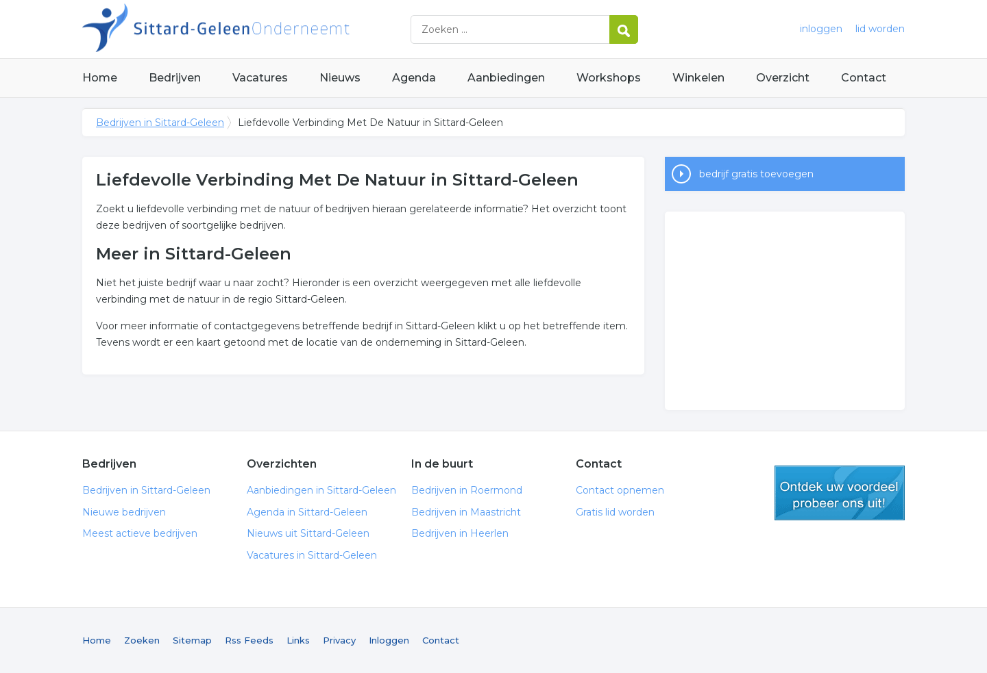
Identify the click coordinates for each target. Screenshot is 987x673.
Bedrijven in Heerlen (460, 533)
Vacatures (260, 77)
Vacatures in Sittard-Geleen (312, 555)
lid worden (880, 29)
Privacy (339, 640)
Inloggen (389, 640)
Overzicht (782, 77)
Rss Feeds (249, 640)
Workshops (608, 77)
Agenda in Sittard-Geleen (307, 512)
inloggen (821, 29)
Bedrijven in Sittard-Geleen (253, 29)
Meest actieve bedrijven (139, 533)
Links (298, 640)
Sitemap (192, 640)
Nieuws (340, 77)
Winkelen (698, 77)
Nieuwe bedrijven (124, 512)
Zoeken (142, 640)
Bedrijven (175, 77)
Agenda (414, 77)
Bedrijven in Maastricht (466, 512)
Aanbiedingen (506, 77)
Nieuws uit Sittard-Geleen (308, 533)
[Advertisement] (785, 310)
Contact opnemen (620, 490)
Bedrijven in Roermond (466, 490)
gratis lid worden (840, 493)
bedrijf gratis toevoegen (756, 174)
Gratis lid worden (615, 512)
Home (99, 77)
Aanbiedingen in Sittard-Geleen (321, 490)
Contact (863, 77)
